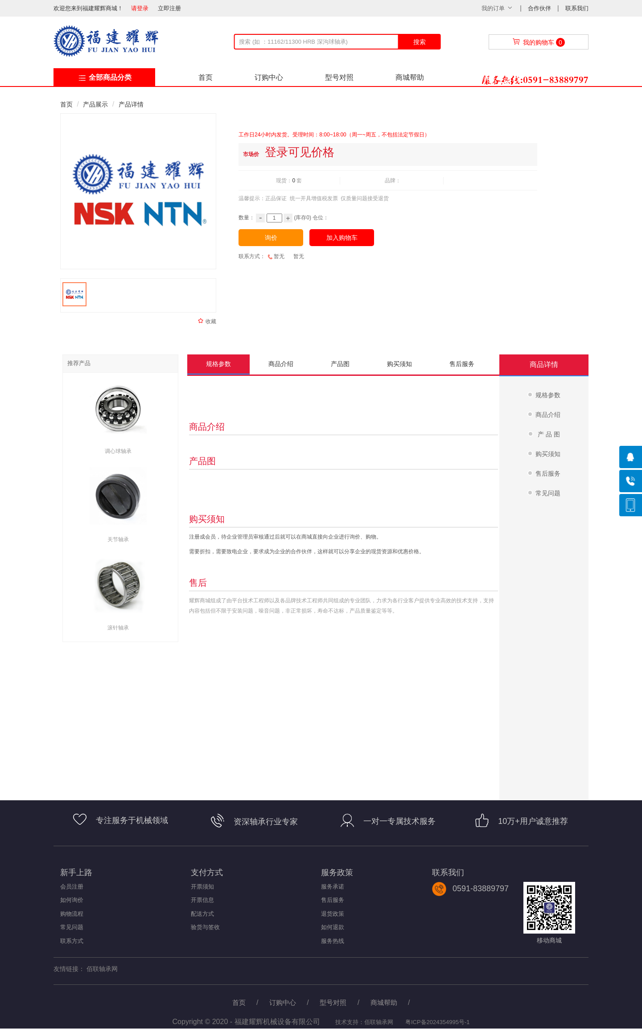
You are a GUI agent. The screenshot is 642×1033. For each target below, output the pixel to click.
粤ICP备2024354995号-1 (437, 1022)
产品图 (340, 363)
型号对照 (339, 77)
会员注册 (71, 886)
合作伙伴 (540, 8)
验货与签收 (205, 927)
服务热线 (332, 941)
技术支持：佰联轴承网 (364, 1022)
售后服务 (461, 363)
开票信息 (202, 900)
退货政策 (332, 913)
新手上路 (76, 872)
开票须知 (202, 886)
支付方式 (207, 872)
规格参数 (218, 363)
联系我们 (576, 8)
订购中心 (269, 77)
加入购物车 (342, 237)
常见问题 (71, 927)
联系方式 (71, 941)
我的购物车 (538, 42)
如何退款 (332, 927)
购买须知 (399, 363)
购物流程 (71, 913)
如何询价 (71, 900)
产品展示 (95, 104)
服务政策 (337, 872)
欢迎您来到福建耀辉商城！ (91, 8)
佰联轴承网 (102, 968)
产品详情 (131, 104)
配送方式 (202, 913)
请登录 (139, 8)
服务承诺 (332, 886)
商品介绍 (280, 363)
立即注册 (169, 8)
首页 (205, 77)
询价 (271, 237)
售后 (198, 583)
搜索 (419, 41)
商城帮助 (409, 77)
